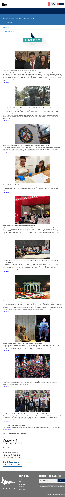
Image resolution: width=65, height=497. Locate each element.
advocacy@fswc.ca (7, 429)
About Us (10, 9)
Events (51, 12)
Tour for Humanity (48, 9)
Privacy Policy (23, 489)
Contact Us (22, 486)
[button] (10, 9)
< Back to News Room (8, 31)
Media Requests (23, 487)
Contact (55, 12)
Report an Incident (24, 484)
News (21, 482)
